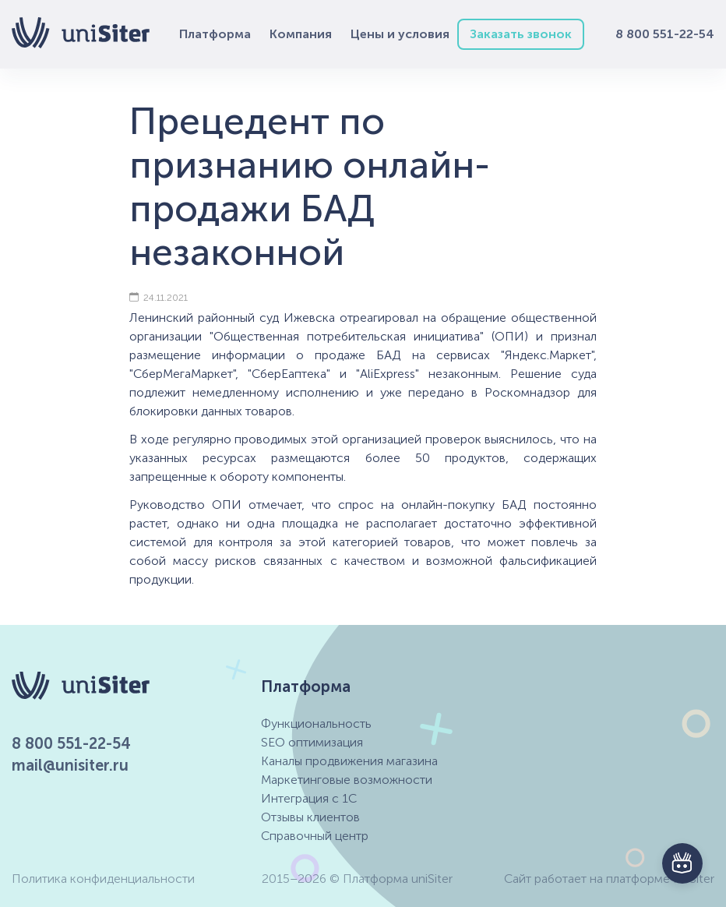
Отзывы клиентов (310, 817)
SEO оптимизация (312, 742)
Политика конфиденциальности (103, 878)
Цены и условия (400, 33)
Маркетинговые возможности (346, 779)
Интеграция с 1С (309, 798)
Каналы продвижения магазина (349, 760)
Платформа (215, 33)
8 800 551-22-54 (664, 33)
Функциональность (316, 723)
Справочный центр (314, 835)
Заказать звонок (521, 33)
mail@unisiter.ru (70, 765)
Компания (301, 33)
